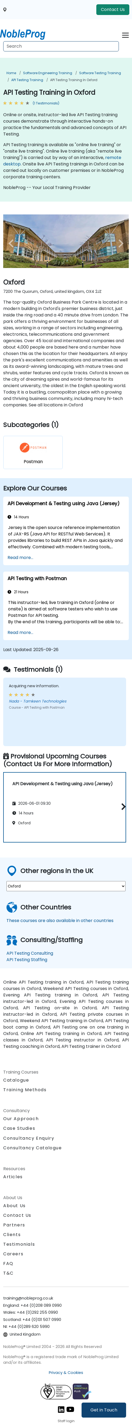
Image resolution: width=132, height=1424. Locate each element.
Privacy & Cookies (66, 1372)
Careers (13, 1254)
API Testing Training (27, 80)
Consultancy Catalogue (32, 1148)
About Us (14, 1206)
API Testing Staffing (26, 960)
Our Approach (21, 1119)
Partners (14, 1225)
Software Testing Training (100, 73)
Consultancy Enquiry (28, 1138)
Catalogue (16, 1080)
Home (11, 73)
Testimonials (19, 1244)
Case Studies (19, 1128)
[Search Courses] (61, 46)
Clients (12, 1235)
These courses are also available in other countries (59, 920)
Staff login (66, 1421)
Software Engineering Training (47, 73)
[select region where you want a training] (66, 886)
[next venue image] (119, 243)
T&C (8, 1273)
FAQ (8, 1263)
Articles (13, 1177)
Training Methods (25, 1090)
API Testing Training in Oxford (73, 80)
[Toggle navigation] (125, 34)
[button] (122, 806)
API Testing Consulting (29, 953)
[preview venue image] (12, 243)
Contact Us (113, 9)
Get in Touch (103, 1410)
